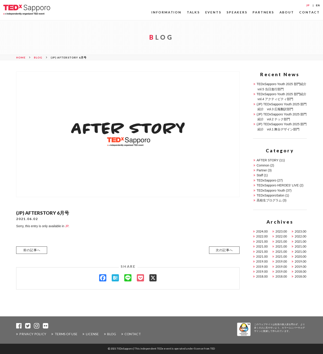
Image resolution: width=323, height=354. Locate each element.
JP (308, 5)
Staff (260, 175)
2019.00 (262, 261)
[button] (31, 250)
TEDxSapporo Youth (271, 190)
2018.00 (300, 271)
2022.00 (262, 236)
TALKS (193, 12)
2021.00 (262, 241)
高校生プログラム (269, 200)
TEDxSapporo (266, 180)
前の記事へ (32, 250)
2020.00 (300, 256)
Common (263, 165)
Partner (262, 170)
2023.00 (281, 231)
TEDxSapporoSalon (270, 195)
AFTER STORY (267, 160)
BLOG (111, 334)
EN (318, 5)
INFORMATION (166, 12)
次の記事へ (224, 250)
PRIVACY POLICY (32, 334)
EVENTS (213, 12)
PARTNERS (263, 12)
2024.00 (262, 231)
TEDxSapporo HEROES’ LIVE (278, 185)
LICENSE (92, 334)
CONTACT (309, 12)
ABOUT (286, 12)
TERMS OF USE (66, 334)
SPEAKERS (237, 12)
